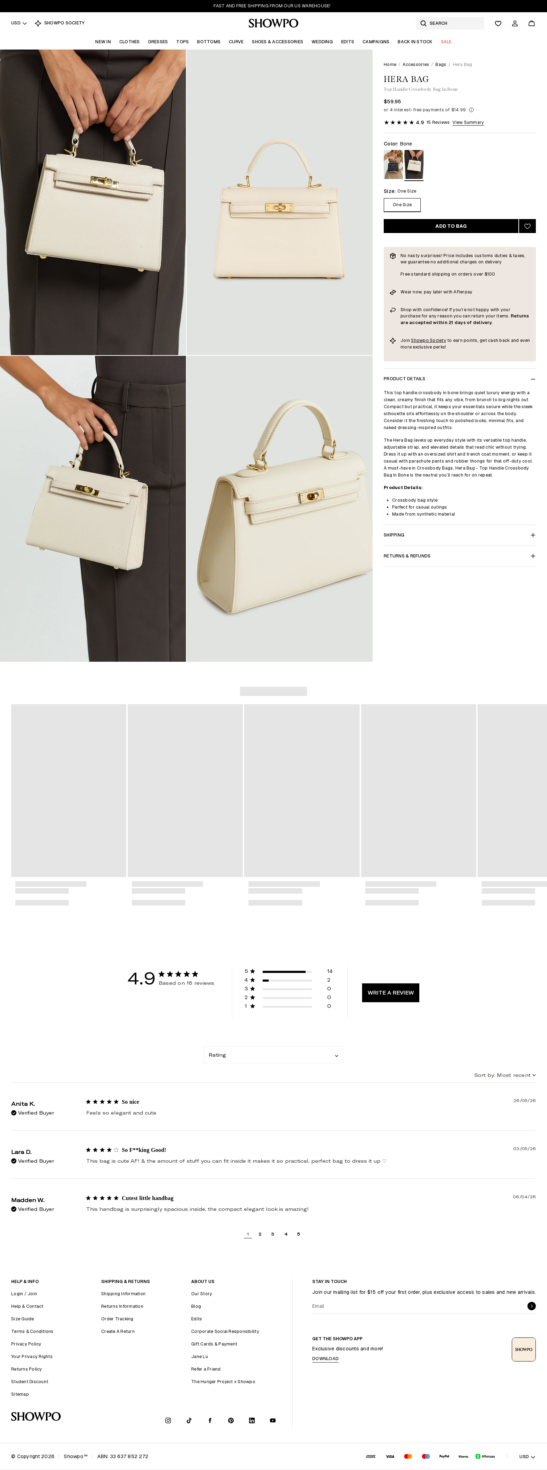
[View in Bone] (414, 165)
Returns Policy (26, 1369)
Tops (182, 42)
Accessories (416, 64)
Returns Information (122, 1306)
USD (19, 23)
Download (325, 1359)
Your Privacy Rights (32, 1356)
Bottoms (208, 42)
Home (390, 64)
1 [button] (248, 1233)
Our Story (201, 1294)
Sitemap (20, 1394)
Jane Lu (199, 1356)
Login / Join (24, 1294)
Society (438, 340)
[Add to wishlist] (527, 226)
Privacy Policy (26, 1344)
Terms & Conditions (32, 1331)
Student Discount (29, 1382)
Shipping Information (123, 1294)
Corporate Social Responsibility (225, 1331)
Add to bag (451, 226)
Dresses (158, 42)
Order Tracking (117, 1319)
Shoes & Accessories (277, 42)
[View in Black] (393, 165)
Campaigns (375, 42)
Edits (347, 42)
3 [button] (272, 1233)
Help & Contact (27, 1306)
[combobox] (273, 1055)
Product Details (460, 379)
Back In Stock (415, 42)
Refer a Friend (206, 1369)
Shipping (460, 535)
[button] (289, 972)
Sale (446, 42)
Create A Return (118, 1331)
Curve (236, 42)
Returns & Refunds (460, 556)
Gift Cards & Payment (214, 1344)
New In (103, 42)
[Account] (515, 23)
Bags (440, 64)
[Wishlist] (498, 23)
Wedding (322, 42)
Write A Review (391, 993)
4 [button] (285, 1233)
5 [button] (298, 1233)
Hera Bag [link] (462, 64)
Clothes (129, 42)
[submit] (531, 1306)
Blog (196, 1306)
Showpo (420, 340)
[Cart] (531, 23)
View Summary (468, 122)
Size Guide (22, 1319)
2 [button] (259, 1233)
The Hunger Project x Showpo (223, 1382)
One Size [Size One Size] (402, 205)
